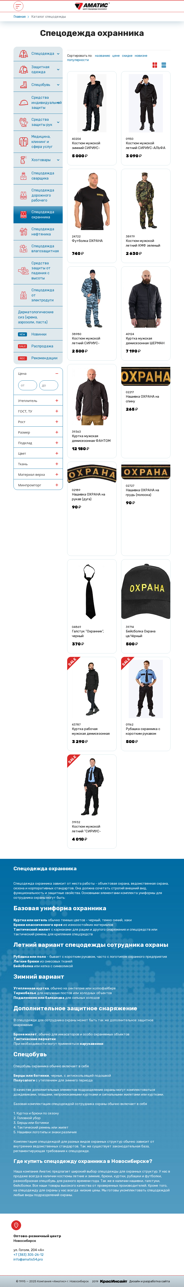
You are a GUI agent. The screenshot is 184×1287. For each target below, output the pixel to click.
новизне (141, 56)
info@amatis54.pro (28, 1259)
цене (116, 56)
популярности (78, 60)
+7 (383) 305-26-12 (28, 1255)
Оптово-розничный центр (37, 1238)
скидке (127, 56)
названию (102, 56)
